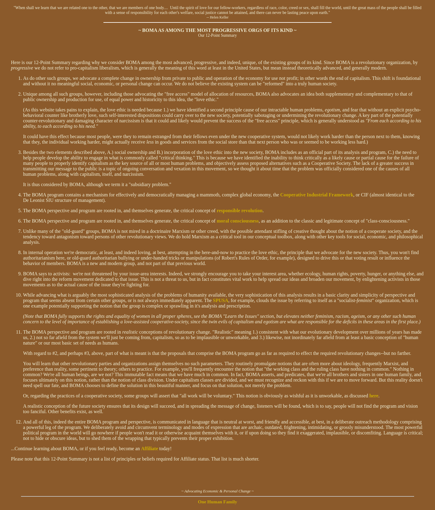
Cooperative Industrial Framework (316, 194)
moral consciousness (237, 220)
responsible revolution (239, 210)
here (373, 395)
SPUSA (220, 300)
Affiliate (149, 448)
